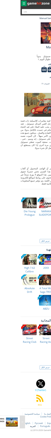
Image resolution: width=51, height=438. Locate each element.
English (7, 423)
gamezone (18, 3)
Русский (19, 423)
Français (43, 423)
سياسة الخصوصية (12, 413)
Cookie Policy (26, 416)
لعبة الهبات (41, 18)
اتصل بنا (27, 413)
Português (25, 426)
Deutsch (39, 426)
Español (31, 423)
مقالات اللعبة (40, 413)
